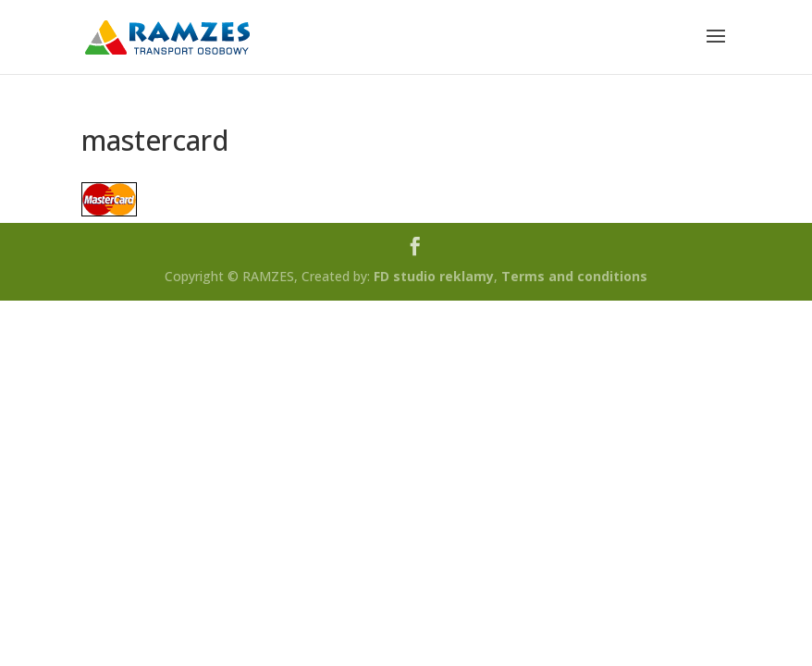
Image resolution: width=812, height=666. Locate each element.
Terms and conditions (574, 276)
